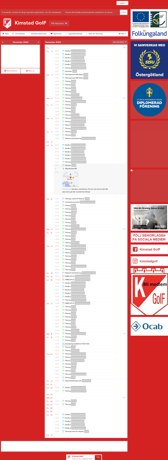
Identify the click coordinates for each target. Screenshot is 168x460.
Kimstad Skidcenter (38, 34)
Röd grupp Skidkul (77, 61)
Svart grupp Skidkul (78, 51)
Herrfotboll (75, 95)
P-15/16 (73, 105)
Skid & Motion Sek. (77, 125)
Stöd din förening (94, 34)
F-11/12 (73, 91)
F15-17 (73, 88)
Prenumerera (10, 71)
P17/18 (73, 81)
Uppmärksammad (74, 34)
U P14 (75, 71)
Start (5, 34)
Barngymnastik (76, 98)
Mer (122, 34)
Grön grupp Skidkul (78, 54)
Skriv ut (30, 71)
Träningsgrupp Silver (78, 68)
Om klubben (19, 34)
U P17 (73, 85)
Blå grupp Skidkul (77, 58)
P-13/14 (73, 132)
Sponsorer (56, 34)
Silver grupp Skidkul (78, 64)
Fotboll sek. (86, 381)
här (63, 12)
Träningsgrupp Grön (78, 122)
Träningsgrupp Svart (78, 101)
